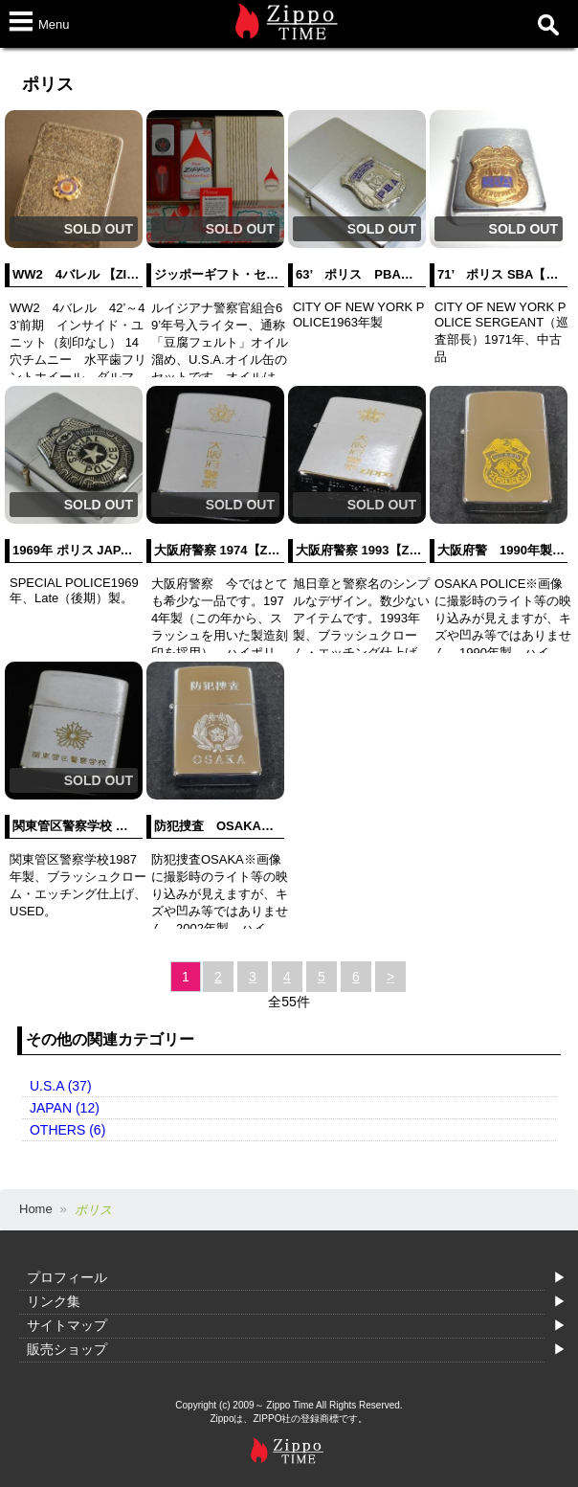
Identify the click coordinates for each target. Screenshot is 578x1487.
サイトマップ (67, 1325)
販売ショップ (67, 1349)
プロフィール (67, 1277)
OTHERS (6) (67, 1130)
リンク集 (53, 1301)
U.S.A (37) (61, 1085)
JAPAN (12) (65, 1107)
